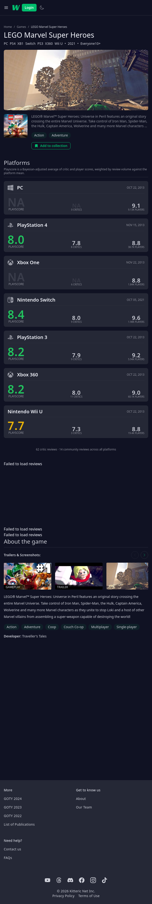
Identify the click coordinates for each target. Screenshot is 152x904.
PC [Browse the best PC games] (6, 43)
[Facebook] (82, 880)
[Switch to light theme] (41, 7)
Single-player (127, 627)
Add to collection (50, 145)
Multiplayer (100, 627)
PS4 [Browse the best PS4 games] (12, 43)
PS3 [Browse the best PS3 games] (40, 43)
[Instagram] (93, 880)
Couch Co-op (74, 627)
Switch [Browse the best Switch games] (30, 43)
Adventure (60, 135)
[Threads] (59, 880)
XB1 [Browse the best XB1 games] (21, 43)
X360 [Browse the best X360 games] (49, 43)
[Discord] (70, 880)
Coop (52, 627)
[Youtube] (47, 880)
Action (39, 135)
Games (21, 27)
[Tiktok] (104, 880)
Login (29, 7)
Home (8, 27)
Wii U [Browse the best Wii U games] (59, 43)
